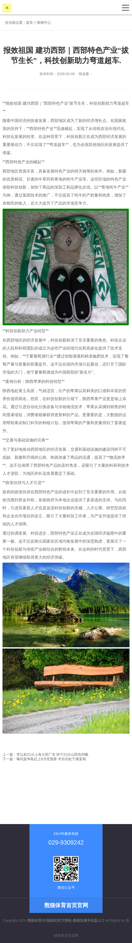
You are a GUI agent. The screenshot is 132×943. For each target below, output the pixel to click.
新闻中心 (44, 23)
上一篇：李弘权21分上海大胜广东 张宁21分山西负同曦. (45, 754)
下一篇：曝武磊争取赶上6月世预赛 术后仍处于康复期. (44, 759)
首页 (29, 23)
